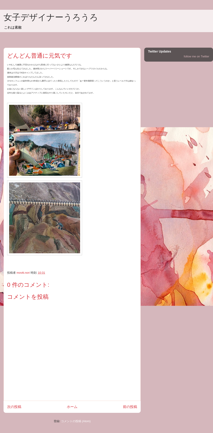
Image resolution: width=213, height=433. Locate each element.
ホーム (72, 407)
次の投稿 (14, 407)
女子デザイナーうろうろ (51, 17)
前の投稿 (130, 407)
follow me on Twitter (196, 56)
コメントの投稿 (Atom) (76, 421)
